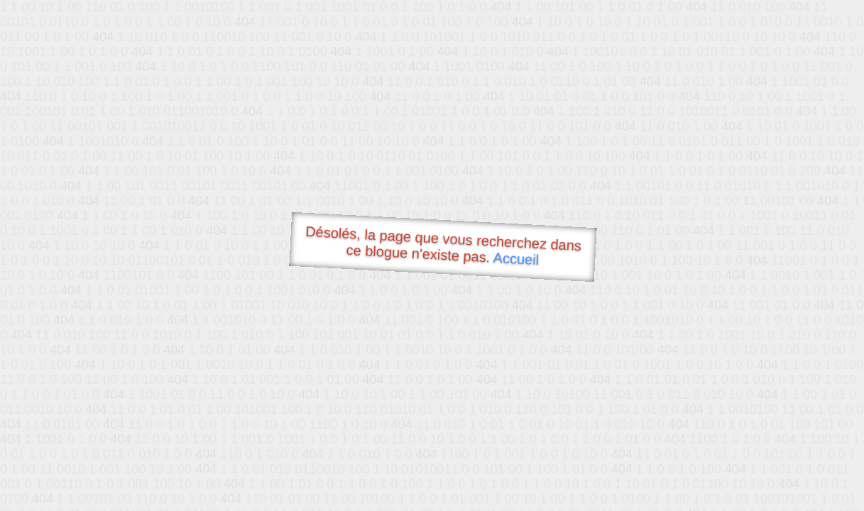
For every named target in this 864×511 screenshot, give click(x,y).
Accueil (516, 259)
